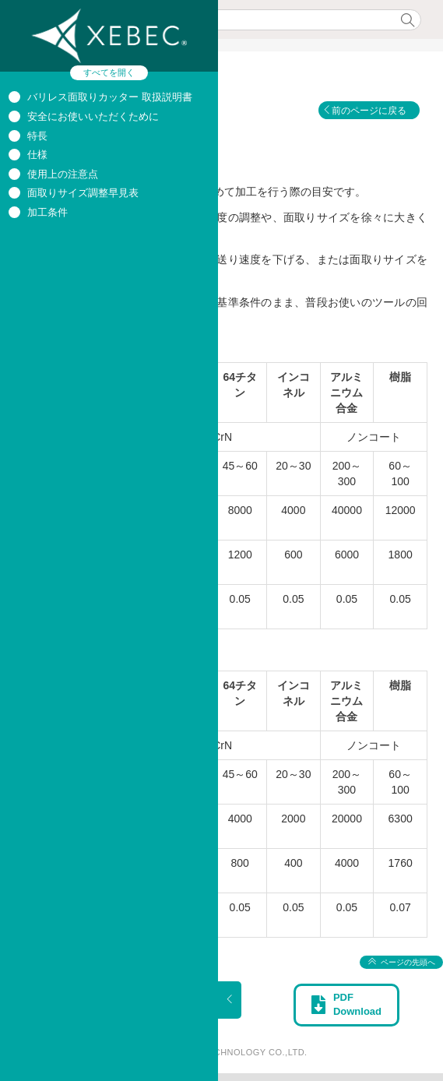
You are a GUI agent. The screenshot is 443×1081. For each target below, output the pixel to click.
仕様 (37, 154)
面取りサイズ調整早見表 (83, 193)
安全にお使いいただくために (93, 116)
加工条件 (47, 212)
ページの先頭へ (408, 962)
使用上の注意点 (62, 174)
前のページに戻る (369, 110)
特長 (37, 136)
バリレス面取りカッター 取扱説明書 (109, 97)
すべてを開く (109, 72)
